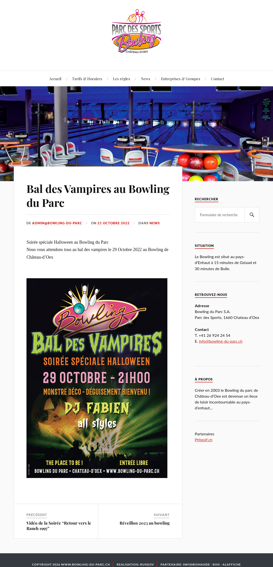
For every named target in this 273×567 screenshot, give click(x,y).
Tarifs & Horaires (87, 78)
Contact (217, 78)
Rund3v (147, 564)
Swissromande (196, 564)
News (145, 78)
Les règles (121, 78)
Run (216, 564)
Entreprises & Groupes (180, 78)
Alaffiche (232, 564)
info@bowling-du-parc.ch (221, 341)
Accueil (55, 78)
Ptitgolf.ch (203, 439)
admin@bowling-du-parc (57, 223)
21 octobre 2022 (114, 223)
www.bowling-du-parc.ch (85, 564)
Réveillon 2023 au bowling (145, 523)
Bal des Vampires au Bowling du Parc (97, 195)
